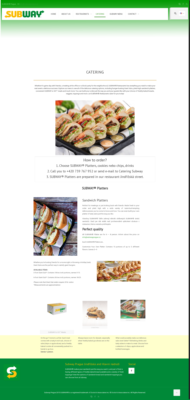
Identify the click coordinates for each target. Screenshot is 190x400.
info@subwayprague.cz (29, 4)
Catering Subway (131, 171)
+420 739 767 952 (80, 171)
